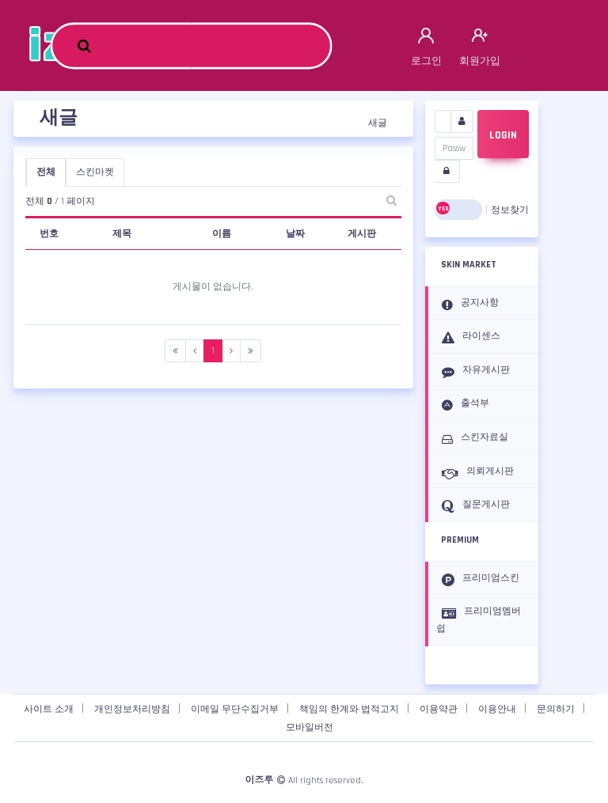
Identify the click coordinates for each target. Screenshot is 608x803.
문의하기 (556, 709)
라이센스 (468, 337)
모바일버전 (309, 727)
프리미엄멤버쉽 (478, 619)
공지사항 (467, 304)
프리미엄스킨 (477, 579)
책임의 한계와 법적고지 (349, 709)
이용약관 (439, 709)
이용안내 (497, 709)
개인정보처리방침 (132, 709)
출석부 (462, 404)
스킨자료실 (472, 438)
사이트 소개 (49, 709)
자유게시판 (473, 371)
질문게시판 (473, 505)
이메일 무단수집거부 (235, 709)
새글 (377, 123)
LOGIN (503, 135)
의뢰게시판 (475, 472)
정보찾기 (510, 210)
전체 (45, 172)
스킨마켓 (95, 172)
